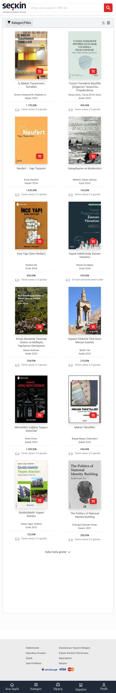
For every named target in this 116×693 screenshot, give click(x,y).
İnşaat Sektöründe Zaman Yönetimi (84, 255)
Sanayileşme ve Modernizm (85, 168)
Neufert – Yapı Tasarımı (31, 168)
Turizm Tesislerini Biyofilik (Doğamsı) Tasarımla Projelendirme (84, 87)
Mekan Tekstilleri (84, 427)
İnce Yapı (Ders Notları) (31, 253)
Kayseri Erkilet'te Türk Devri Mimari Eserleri (84, 340)
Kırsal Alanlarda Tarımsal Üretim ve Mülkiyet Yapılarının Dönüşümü (31, 342)
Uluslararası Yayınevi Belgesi (74, 647)
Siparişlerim (65, 658)
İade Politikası (33, 663)
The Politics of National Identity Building (85, 515)
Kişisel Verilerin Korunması (73, 652)
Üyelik (29, 658)
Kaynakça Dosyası (36, 652)
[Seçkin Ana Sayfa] (14, 7)
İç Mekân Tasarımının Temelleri (31, 85)
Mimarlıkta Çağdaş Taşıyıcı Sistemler (31, 429)
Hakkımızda (32, 647)
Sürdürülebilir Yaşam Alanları (31, 514)
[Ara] (108, 7)
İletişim (63, 663)
